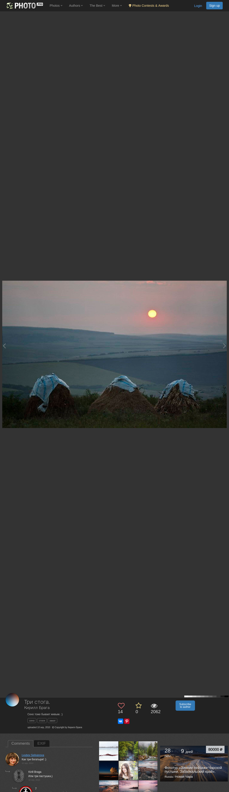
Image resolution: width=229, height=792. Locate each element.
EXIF (41, 743)
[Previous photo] (4, 346)
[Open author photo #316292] (148, 770)
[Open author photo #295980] (128, 790)
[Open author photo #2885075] (109, 750)
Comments (20, 743)
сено (32, 720)
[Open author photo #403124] (109, 770)
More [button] (117, 5)
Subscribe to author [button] (185, 705)
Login (198, 5)
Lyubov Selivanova (33, 755)
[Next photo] (224, 346)
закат (52, 720)
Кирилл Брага (37, 708)
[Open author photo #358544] (128, 770)
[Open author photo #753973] (128, 750)
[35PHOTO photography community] (24, 6)
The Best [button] (97, 5)
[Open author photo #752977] (148, 750)
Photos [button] (56, 5)
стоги (42, 720)
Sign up (214, 5)
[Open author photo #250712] (148, 790)
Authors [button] (76, 5)
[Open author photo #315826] (109, 790)
